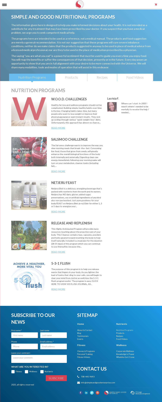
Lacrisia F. (113, 98)
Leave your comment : (21, 353)
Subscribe (56, 378)
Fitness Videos (83, 357)
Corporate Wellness (125, 351)
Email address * (47, 342)
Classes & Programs (86, 351)
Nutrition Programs (124, 330)
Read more (58, 127)
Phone (14, 342)
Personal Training (85, 354)
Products (120, 333)
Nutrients (49, 371)
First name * (16, 330)
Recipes (119, 336)
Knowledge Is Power (125, 354)
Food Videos (122, 339)
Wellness (33, 371)
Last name (44, 330)
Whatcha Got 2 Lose (125, 357)
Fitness (19, 371)
